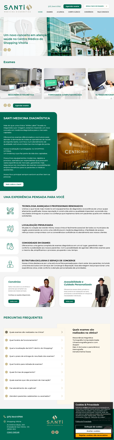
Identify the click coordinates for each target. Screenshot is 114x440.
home (40, 12)
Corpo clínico (74, 12)
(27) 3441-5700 (54, 6)
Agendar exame (72, 6)
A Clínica (60, 12)
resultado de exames (96, 6)
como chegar (13, 432)
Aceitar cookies (93, 431)
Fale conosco (103, 12)
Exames (50, 12)
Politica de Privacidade (83, 421)
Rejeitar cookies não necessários (93, 435)
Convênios (88, 12)
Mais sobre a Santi (13, 184)
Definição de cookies (93, 427)
